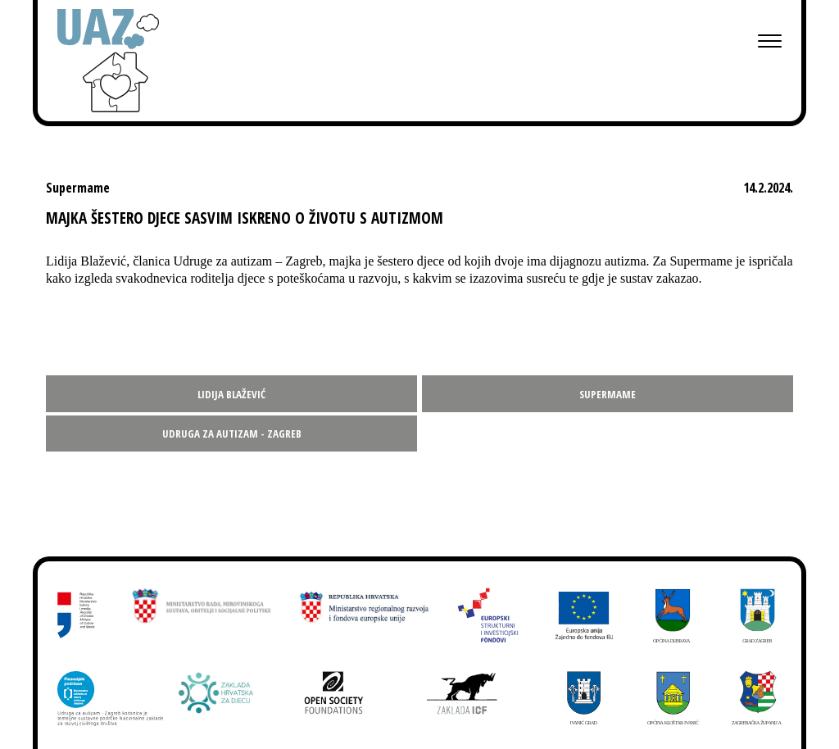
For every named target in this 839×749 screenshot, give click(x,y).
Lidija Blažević (231, 394)
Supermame (607, 394)
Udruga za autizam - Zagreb (232, 433)
